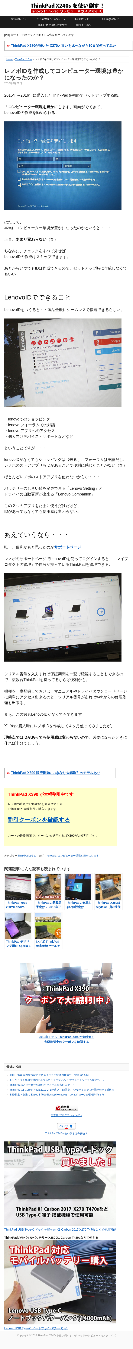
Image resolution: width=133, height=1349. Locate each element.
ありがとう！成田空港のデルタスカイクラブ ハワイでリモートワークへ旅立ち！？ (57, 1079)
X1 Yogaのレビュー (113, 19)
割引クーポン (83, 25)
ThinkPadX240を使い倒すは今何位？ (66, 1133)
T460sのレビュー (85, 19)
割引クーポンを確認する (39, 820)
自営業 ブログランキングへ (66, 1115)
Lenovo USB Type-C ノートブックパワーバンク (36, 1328)
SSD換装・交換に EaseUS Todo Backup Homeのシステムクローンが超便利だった (57, 1094)
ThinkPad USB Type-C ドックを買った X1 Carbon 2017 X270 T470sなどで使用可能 (60, 1229)
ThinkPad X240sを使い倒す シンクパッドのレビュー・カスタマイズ (66, 8)
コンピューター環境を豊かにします (78, 855)
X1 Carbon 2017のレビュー (52, 19)
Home (9, 59)
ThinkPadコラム (23, 59)
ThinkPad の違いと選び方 (52, 25)
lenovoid (51, 855)
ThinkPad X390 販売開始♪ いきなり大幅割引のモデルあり (55, 773)
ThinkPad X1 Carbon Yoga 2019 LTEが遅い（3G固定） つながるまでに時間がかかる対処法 (62, 1089)
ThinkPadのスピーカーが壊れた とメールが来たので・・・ (43, 1084)
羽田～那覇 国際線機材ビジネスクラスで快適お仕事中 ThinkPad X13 (49, 1074)
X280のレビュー (19, 19)
